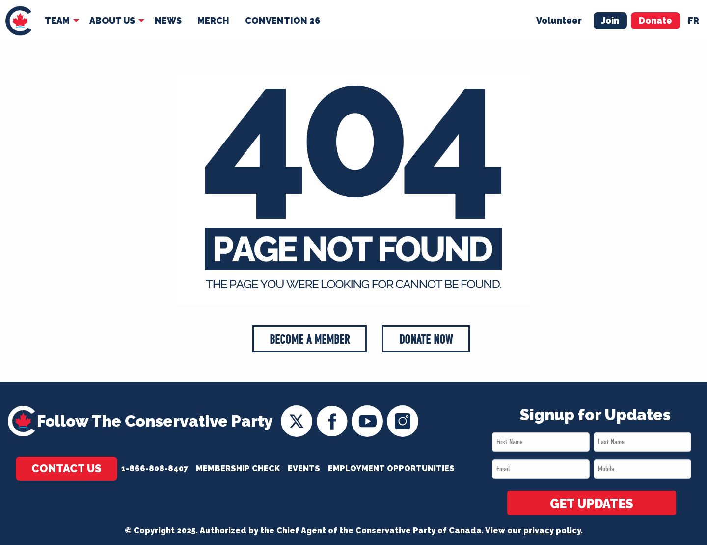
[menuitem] (18, 21)
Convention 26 (282, 20)
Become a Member (310, 339)
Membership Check (238, 468)
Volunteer (559, 20)
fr (693, 20)
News (168, 20)
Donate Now (426, 339)
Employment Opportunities (391, 468)
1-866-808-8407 (154, 468)
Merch (213, 20)
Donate (655, 20)
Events (304, 468)
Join (610, 20)
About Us (112, 20)
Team (57, 20)
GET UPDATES (591, 503)
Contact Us (66, 468)
